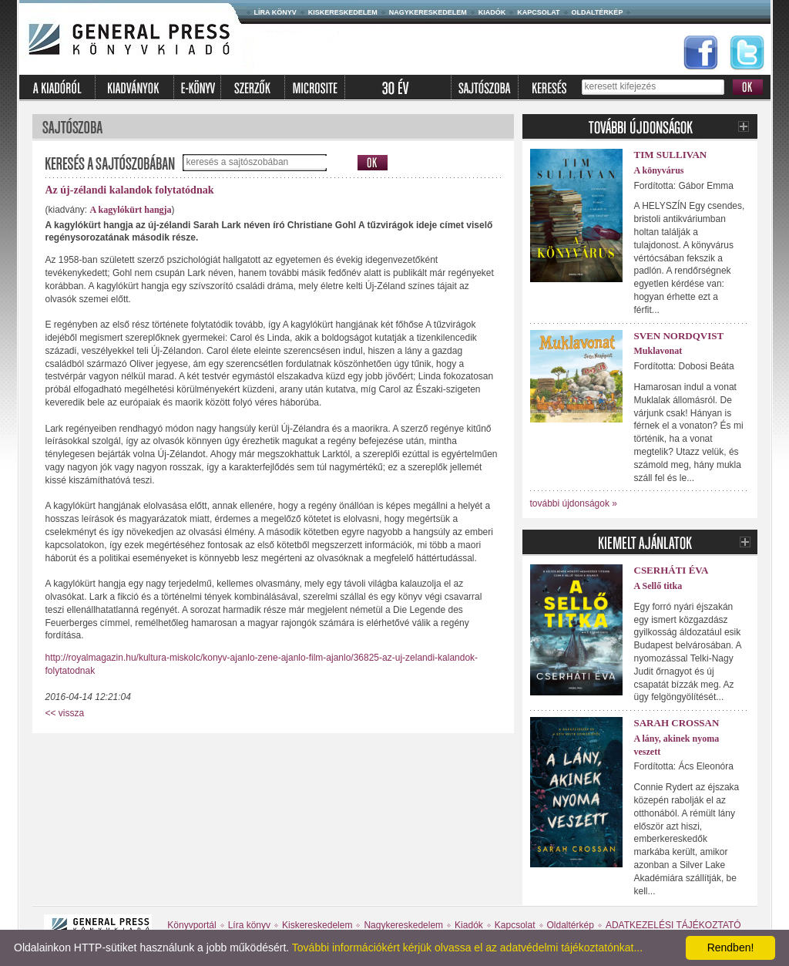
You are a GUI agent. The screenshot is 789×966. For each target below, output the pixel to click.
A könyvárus (659, 170)
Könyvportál (191, 925)
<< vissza (65, 713)
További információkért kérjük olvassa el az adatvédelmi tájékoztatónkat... (467, 947)
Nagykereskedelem (428, 12)
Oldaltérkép (597, 12)
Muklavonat (658, 350)
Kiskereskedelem (343, 12)
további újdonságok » (573, 503)
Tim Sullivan (670, 154)
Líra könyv (275, 12)
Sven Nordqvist (679, 336)
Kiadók (492, 12)
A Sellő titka (658, 586)
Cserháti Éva (671, 570)
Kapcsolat (538, 12)
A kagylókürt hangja (131, 209)
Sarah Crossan (677, 723)
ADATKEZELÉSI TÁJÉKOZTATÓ (673, 925)
